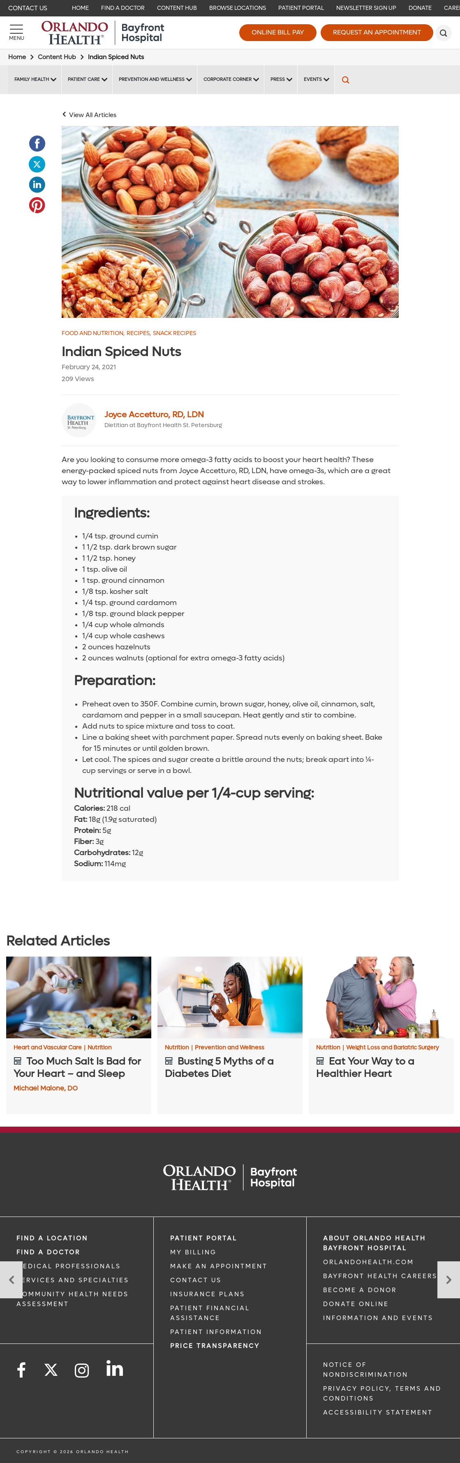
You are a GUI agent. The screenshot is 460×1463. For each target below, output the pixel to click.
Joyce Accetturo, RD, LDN (154, 415)
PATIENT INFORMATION (216, 1332)
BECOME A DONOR (360, 1290)
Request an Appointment (377, 32)
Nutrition (100, 1047)
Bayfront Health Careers (380, 1276)
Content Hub (57, 57)
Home (17, 57)
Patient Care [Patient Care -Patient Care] (84, 79)
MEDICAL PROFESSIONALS (68, 1266)
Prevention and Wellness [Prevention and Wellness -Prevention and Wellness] (152, 79)
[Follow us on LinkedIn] (115, 1368)
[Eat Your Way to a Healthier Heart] (381, 997)
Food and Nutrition (93, 333)
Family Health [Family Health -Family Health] (31, 79)
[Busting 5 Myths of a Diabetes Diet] (230, 997)
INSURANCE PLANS (207, 1294)
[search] (443, 33)
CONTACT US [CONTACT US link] (196, 1280)
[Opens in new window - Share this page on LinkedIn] (37, 185)
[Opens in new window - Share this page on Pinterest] (37, 205)
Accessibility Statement (378, 1412)
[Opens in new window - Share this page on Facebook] (37, 144)
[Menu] (16, 33)
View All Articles (92, 115)
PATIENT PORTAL (203, 1238)
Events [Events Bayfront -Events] (313, 79)
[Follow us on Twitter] (51, 1367)
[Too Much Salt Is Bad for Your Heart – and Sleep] (78, 997)
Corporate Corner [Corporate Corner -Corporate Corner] (227, 79)
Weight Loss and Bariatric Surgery (392, 1047)
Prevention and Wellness (229, 1047)
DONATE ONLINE (356, 1304)
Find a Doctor (48, 1252)
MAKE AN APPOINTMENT (219, 1266)
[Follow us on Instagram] (82, 1371)
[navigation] (230, 8)
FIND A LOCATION (52, 1238)
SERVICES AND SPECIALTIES (72, 1280)
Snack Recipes (174, 333)
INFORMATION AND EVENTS (378, 1318)
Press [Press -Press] (277, 79)
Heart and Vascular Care (50, 1047)
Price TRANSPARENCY (215, 1346)
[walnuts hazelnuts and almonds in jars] (230, 222)
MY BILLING (193, 1252)
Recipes (139, 333)
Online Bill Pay (278, 32)
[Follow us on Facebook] (21, 1371)
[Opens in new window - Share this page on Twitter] (37, 164)
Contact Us (27, 8)
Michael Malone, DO (46, 1088)
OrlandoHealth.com (368, 1262)
